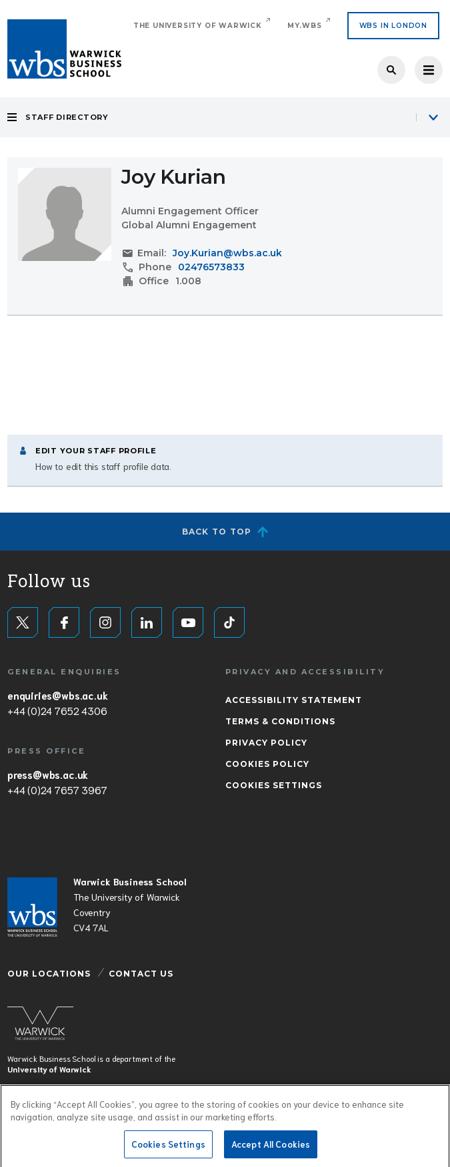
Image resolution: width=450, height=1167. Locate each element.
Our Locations (49, 974)
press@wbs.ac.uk (47, 774)
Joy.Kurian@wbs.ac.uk (227, 253)
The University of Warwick (197, 25)
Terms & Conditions (280, 721)
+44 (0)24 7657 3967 (57, 789)
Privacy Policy (266, 743)
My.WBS (304, 25)
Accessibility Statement (293, 700)
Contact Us (141, 974)
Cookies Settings (273, 785)
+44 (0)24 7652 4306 (57, 710)
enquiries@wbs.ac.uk (57, 695)
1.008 (188, 281)
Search (391, 70)
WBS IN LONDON (393, 25)
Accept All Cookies (270, 1147)
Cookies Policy (267, 764)
